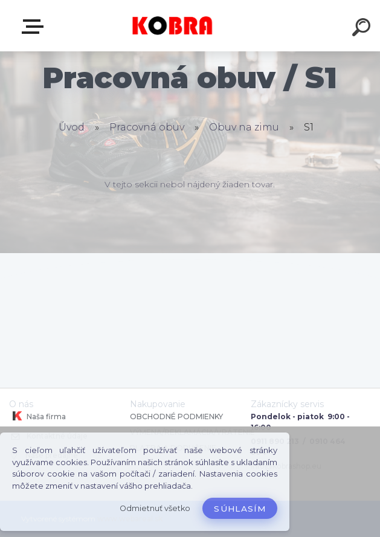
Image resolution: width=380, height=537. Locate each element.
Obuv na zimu (244, 127)
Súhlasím (240, 508)
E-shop (35, 26)
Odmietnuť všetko (155, 508)
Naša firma (37, 416)
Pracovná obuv (146, 127)
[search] (363, 29)
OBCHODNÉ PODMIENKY (176, 416)
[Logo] (172, 25)
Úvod (72, 127)
